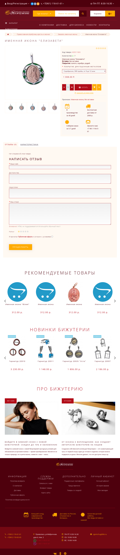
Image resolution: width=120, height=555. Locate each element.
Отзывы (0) (11, 144)
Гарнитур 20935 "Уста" (74, 361)
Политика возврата (17, 481)
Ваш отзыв (14, 202)
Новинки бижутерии (60, 329)
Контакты (105, 25)
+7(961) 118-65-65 (14, 537)
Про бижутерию (60, 389)
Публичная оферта (17, 495)
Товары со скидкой (74, 490)
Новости (92, 25)
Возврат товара (46, 488)
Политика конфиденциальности (17, 500)
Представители (74, 486)
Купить (83, 87)
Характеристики (29, 144)
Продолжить (21, 247)
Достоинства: (14, 173)
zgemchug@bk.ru (100, 534)
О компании (46, 25)
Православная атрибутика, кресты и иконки (33, 34)
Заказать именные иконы (67, 34)
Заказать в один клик (85, 93)
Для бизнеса (77, 25)
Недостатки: (13, 187)
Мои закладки (103, 490)
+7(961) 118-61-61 (14, 534)
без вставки (89, 99)
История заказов (102, 486)
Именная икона (77, 99)
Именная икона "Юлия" (17, 304)
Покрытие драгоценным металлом (82, 66)
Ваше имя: (14, 164)
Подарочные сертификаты (74, 481)
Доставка (62, 25)
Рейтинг (11, 232)
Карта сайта (45, 493)
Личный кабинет (102, 481)
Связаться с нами (45, 483)
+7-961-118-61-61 (43, 540)
